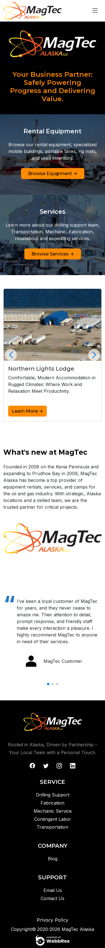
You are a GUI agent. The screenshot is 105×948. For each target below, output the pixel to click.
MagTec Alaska (78, 929)
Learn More (27, 411)
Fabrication (52, 803)
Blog (52, 858)
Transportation (52, 827)
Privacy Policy (52, 920)
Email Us (52, 890)
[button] (11, 355)
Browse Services (52, 254)
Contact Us (52, 898)
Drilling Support (52, 795)
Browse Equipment (52, 173)
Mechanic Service (53, 811)
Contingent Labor (52, 819)
